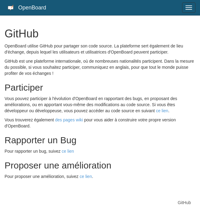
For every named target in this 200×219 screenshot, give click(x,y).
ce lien (162, 110)
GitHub (184, 202)
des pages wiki (69, 119)
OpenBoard (27, 8)
